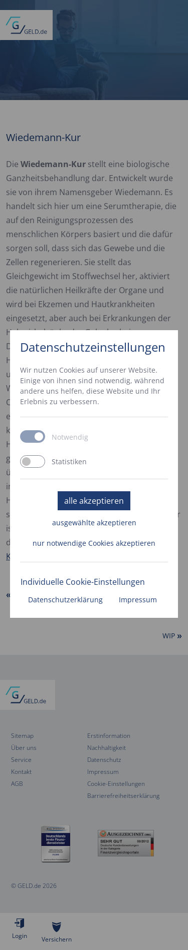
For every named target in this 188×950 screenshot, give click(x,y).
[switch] (32, 461)
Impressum (138, 599)
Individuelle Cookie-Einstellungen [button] (83, 581)
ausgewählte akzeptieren (94, 522)
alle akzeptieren (94, 500)
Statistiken (69, 461)
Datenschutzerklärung (65, 599)
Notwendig (70, 437)
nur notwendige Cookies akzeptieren (94, 543)
